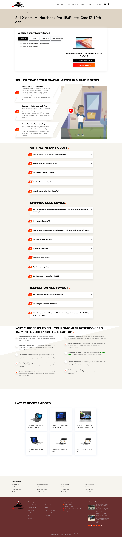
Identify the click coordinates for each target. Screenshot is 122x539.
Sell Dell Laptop (90, 486)
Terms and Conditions (65, 535)
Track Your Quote (50, 514)
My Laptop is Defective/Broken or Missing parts (39, 44)
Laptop (26, 12)
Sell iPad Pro (15, 486)
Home (17, 12)
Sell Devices (31, 514)
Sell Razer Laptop (65, 491)
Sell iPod (39, 488)
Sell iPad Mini (64, 494)
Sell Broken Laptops (55, 536)
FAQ (82, 4)
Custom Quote (32, 509)
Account (99, 4)
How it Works (60, 4)
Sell (21, 12)
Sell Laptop (31, 520)
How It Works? (32, 506)
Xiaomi (31, 12)
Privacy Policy (74, 535)
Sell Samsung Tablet (42, 491)
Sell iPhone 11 (40, 494)
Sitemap (57, 535)
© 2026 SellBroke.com (49, 535)
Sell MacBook (89, 491)
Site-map (47, 517)
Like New (34, 39)
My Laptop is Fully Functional (39, 47)
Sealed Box (23, 39)
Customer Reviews (50, 512)
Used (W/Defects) (56, 39)
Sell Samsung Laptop (17, 488)
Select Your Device (72, 4)
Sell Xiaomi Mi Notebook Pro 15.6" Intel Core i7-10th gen (84, 53)
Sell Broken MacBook (42, 486)
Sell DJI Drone (89, 494)
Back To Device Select (84, 61)
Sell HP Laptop (65, 486)
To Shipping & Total (84, 65)
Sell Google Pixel (16, 491)
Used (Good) (45, 39)
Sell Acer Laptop (65, 488)
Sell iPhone (89, 488)
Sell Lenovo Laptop (17, 494)
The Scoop (31, 512)
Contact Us (90, 4)
